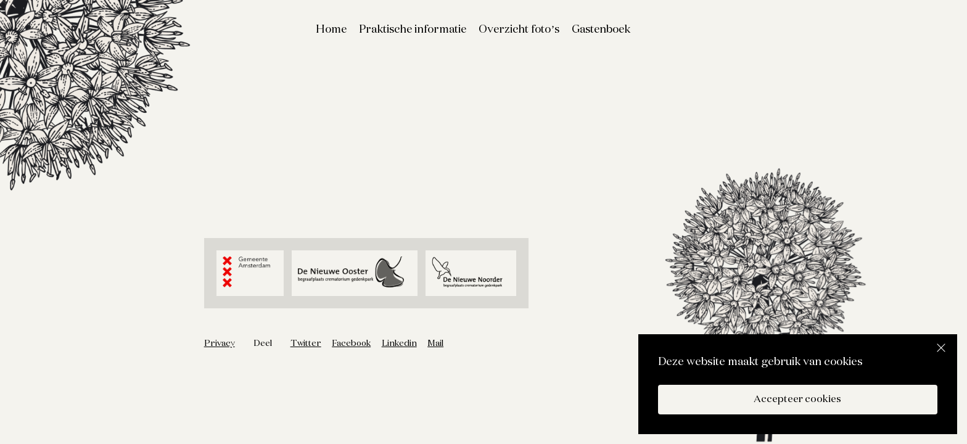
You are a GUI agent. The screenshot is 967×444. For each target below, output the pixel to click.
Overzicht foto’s (519, 29)
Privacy (219, 343)
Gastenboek (601, 29)
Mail (435, 343)
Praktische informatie (412, 29)
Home (331, 29)
